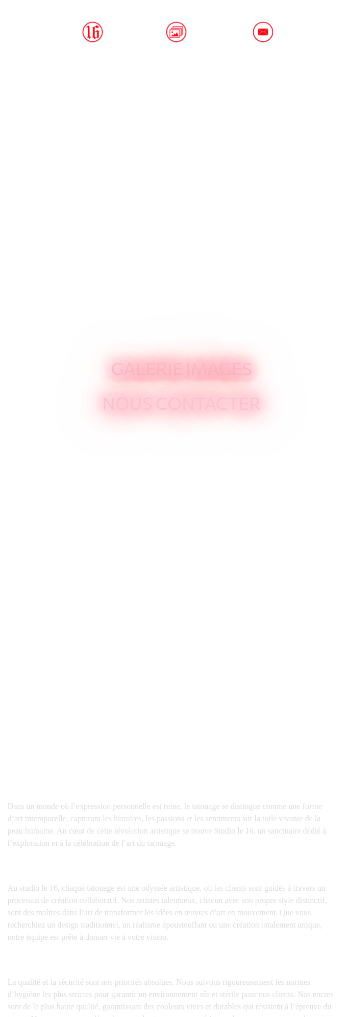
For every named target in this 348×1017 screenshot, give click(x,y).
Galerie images (181, 368)
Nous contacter (181, 402)
